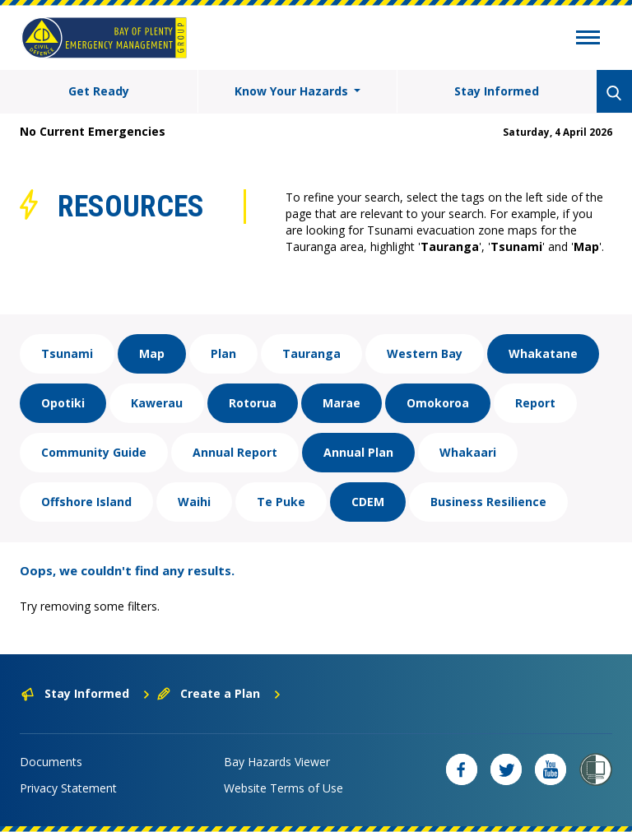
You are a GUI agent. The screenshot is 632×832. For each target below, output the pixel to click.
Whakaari (467, 452)
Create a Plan (219, 693)
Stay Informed (496, 91)
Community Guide (93, 452)
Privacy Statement (68, 788)
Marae (341, 403)
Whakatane (543, 353)
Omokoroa (438, 403)
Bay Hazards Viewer (277, 761)
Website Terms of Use (283, 788)
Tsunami (67, 353)
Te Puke (281, 501)
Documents (51, 761)
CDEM (367, 501)
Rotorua (252, 403)
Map (152, 353)
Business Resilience (488, 501)
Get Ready (98, 91)
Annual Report (235, 452)
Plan (223, 353)
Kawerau (157, 403)
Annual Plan (358, 452)
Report (535, 403)
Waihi (194, 501)
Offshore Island (86, 501)
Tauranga (311, 353)
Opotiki (63, 403)
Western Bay (424, 353)
